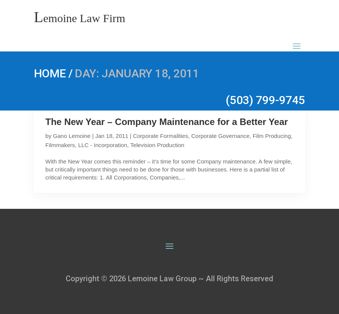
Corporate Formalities (160, 136)
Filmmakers (60, 145)
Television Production (157, 145)
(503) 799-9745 (265, 100)
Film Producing (272, 136)
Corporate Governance (220, 136)
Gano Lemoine (71, 136)
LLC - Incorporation (102, 145)
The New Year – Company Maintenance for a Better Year (166, 122)
